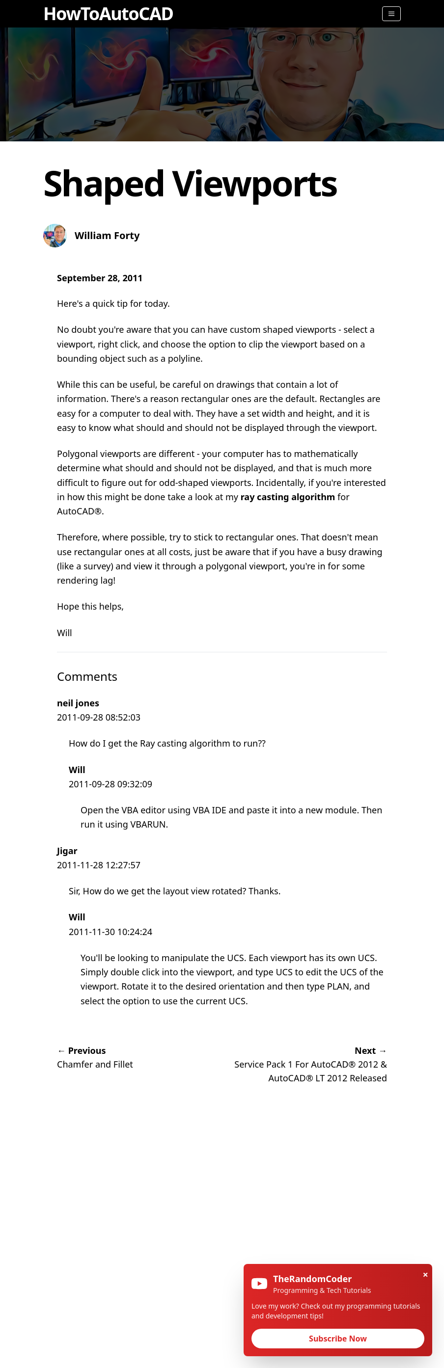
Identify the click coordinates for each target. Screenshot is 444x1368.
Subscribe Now (338, 1338)
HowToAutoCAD (108, 13)
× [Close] (425, 1274)
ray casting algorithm (288, 497)
